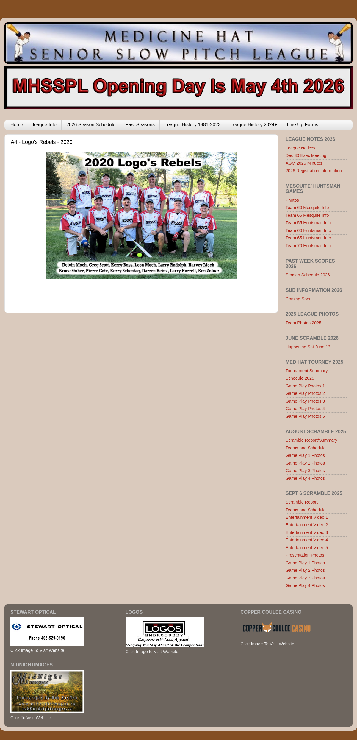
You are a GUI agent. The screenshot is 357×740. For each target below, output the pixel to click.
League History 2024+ (254, 124)
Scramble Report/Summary (311, 440)
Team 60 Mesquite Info (307, 207)
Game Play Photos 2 (305, 393)
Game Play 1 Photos (305, 455)
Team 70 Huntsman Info (308, 245)
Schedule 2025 (300, 378)
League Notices (300, 148)
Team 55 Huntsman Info (308, 222)
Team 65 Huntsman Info (308, 238)
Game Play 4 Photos (305, 478)
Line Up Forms (302, 124)
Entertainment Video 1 (307, 517)
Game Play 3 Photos (305, 470)
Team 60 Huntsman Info (308, 230)
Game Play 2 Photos (305, 463)
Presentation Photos (305, 555)
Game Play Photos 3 (305, 401)
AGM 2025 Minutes (304, 163)
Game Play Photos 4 (305, 408)
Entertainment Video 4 (307, 540)
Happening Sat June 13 (308, 347)
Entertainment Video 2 (307, 524)
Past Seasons (140, 124)
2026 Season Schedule (90, 124)
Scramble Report (302, 502)
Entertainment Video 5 (307, 547)
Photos (292, 200)
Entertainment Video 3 (307, 532)
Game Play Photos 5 (305, 416)
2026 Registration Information (314, 170)
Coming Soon (298, 299)
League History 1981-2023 (193, 124)
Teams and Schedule (305, 447)
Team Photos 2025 (303, 322)
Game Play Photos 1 (305, 386)
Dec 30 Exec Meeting (306, 155)
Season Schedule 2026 (308, 274)
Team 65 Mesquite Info (307, 215)
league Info (45, 124)
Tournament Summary (307, 370)
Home (16, 124)
